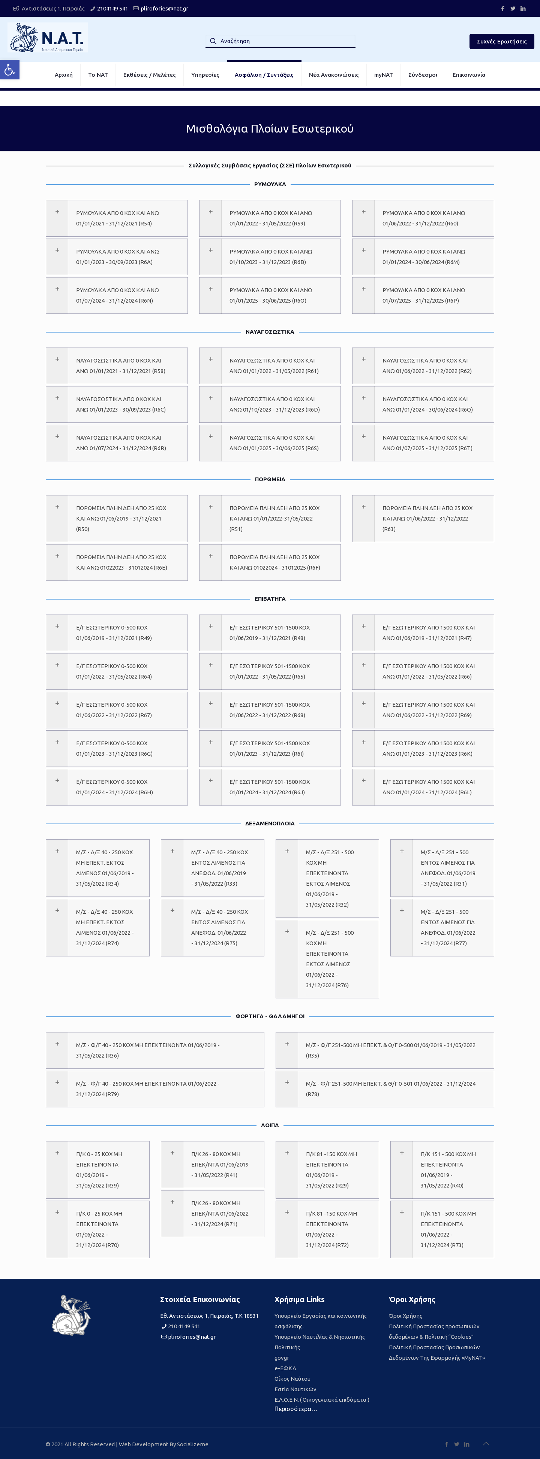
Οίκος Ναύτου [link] (292, 1378)
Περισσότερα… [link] (295, 1408)
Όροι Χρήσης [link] (405, 1316)
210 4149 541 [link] (184, 1326)
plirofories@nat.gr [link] (164, 8)
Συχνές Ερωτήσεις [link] (502, 41)
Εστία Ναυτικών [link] (295, 1389)
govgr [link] (281, 1358)
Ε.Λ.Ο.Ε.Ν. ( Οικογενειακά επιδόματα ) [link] (321, 1399)
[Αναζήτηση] (281, 41)
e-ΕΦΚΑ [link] (285, 1368)
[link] (10, 69)
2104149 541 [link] (112, 8)
